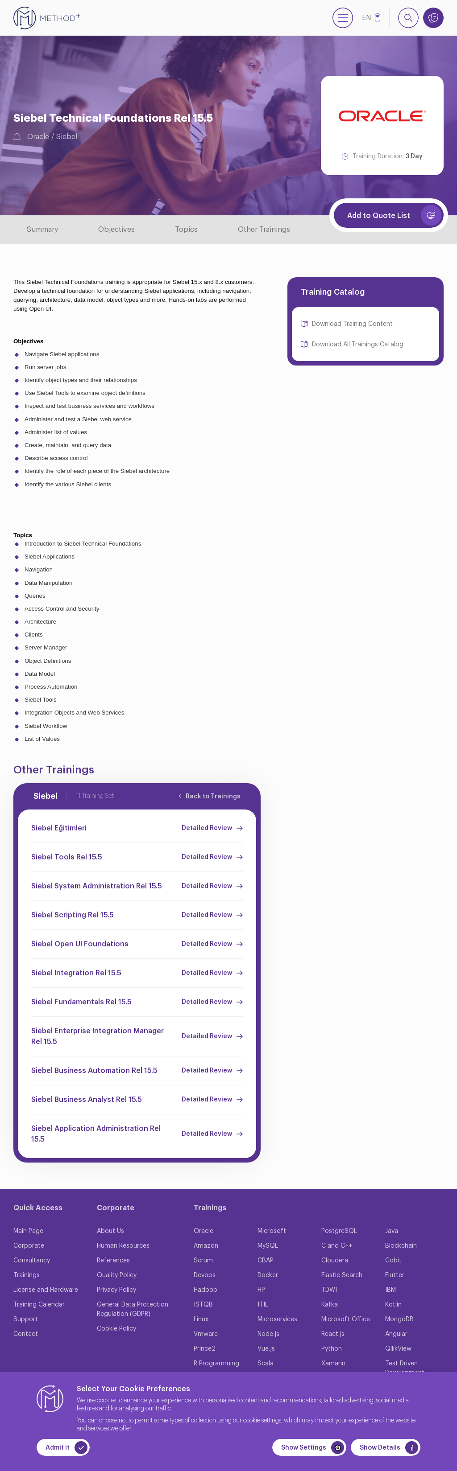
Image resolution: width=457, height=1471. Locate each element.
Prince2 (205, 1349)
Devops (205, 1275)
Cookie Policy (116, 1329)
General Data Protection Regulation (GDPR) (132, 1309)
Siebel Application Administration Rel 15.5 (96, 1134)
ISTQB (203, 1305)
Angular (396, 1334)
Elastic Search (341, 1275)
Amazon (206, 1246)
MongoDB (399, 1319)
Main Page (28, 1231)
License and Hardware (45, 1290)
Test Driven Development (404, 1368)
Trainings (26, 1275)
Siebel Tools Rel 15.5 (66, 857)
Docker (268, 1275)
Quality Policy (117, 1275)
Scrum (203, 1260)
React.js (333, 1334)
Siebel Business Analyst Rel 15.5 (86, 1099)
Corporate (28, 1246)
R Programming (216, 1363)
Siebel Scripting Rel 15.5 (72, 915)
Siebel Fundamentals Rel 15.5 (81, 1002)
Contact (25, 1334)
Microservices (277, 1319)
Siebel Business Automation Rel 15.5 (94, 1070)
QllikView (398, 1349)
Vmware (206, 1334)
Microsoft (272, 1231)
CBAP (266, 1260)
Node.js (268, 1334)
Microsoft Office (345, 1319)
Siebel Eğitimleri (59, 828)
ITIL (263, 1305)
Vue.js (266, 1349)
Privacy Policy (116, 1290)
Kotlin (393, 1305)
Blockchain (401, 1246)
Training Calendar (39, 1305)
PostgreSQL (339, 1231)
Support (25, 1319)
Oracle (38, 136)
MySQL (268, 1246)
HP (261, 1290)
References (113, 1260)
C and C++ (336, 1246)
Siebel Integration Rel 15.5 (76, 973)
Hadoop (205, 1290)
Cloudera (334, 1260)
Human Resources (123, 1246)
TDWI (329, 1290)
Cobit (393, 1260)
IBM (390, 1290)
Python (331, 1349)
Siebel (66, 136)
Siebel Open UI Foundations (80, 944)
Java (391, 1231)
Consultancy (31, 1260)
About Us (110, 1231)
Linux (201, 1319)
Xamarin (333, 1363)
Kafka (329, 1305)
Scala (266, 1363)
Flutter (394, 1275)
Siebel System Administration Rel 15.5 (96, 886)
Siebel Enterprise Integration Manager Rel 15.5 (97, 1036)
